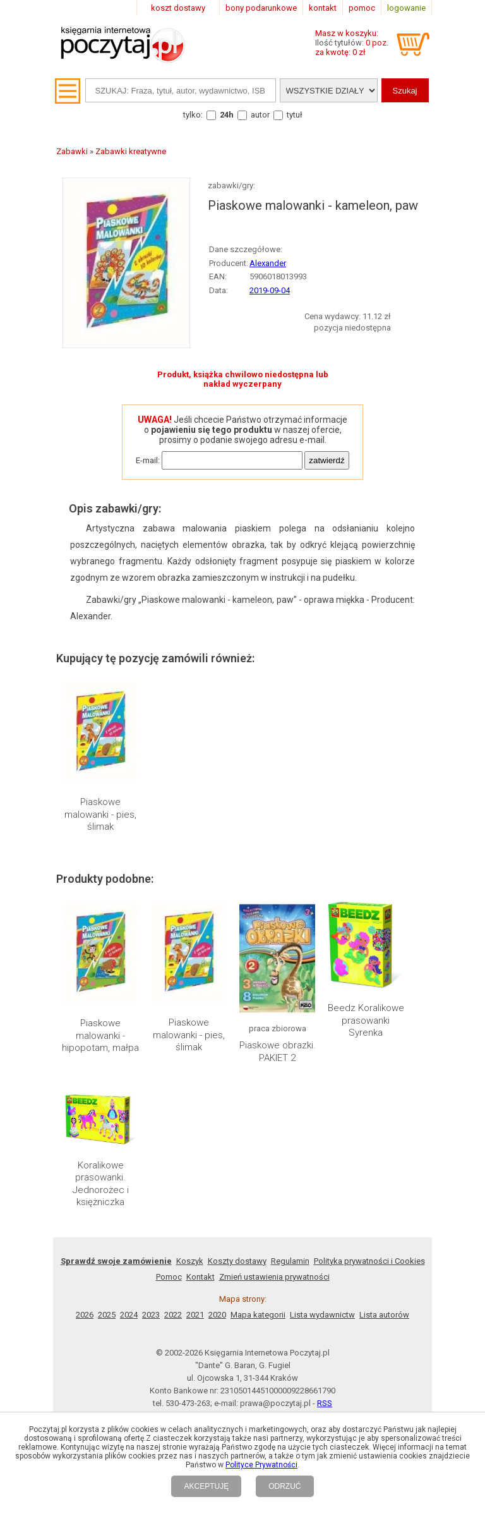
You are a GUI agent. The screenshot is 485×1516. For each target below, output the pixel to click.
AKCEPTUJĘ (206, 1486)
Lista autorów (384, 1314)
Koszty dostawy (237, 1261)
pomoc (362, 8)
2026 (84, 1314)
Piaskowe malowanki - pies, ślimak (100, 814)
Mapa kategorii (258, 1314)
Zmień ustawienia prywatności (274, 1277)
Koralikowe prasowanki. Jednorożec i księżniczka (101, 1184)
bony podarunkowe (261, 8)
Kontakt (200, 1277)
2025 (107, 1314)
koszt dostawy (178, 8)
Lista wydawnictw (322, 1314)
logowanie (406, 8)
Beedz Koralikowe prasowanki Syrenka (366, 1020)
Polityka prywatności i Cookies (369, 1261)
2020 (217, 1314)
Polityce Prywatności (261, 1464)
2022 (173, 1314)
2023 (151, 1314)
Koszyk (189, 1261)
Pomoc (169, 1277)
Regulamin (290, 1261)
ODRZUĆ (284, 1486)
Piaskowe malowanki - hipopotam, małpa (100, 1035)
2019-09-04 (269, 290)
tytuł (294, 114)
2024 (129, 1314)
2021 (195, 1314)
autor (260, 114)
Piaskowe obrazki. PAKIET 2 (277, 1052)
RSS (324, 1403)
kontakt (323, 8)
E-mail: (148, 460)
